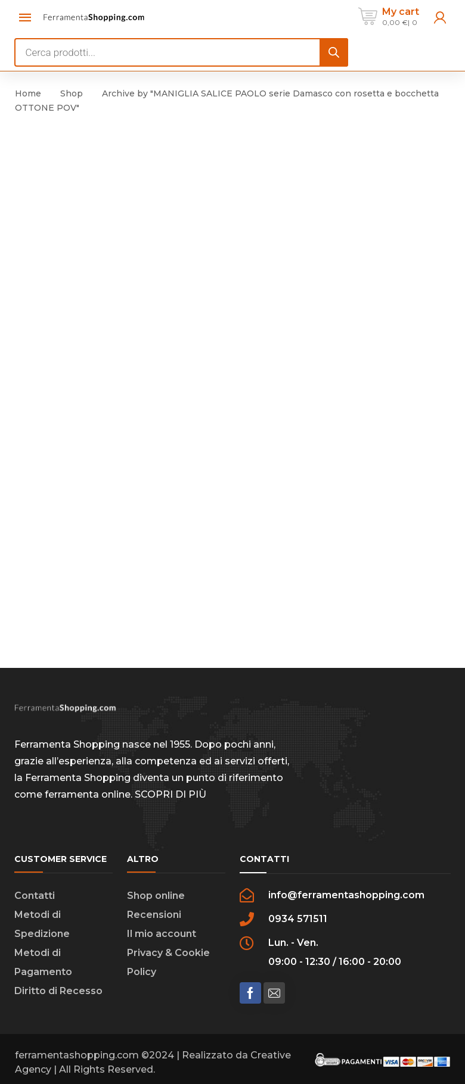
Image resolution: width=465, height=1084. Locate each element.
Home (28, 93)
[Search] (334, 52)
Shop (71, 93)
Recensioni (154, 914)
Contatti (34, 895)
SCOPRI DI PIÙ (170, 794)
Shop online (156, 895)
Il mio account (161, 933)
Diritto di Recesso (58, 990)
